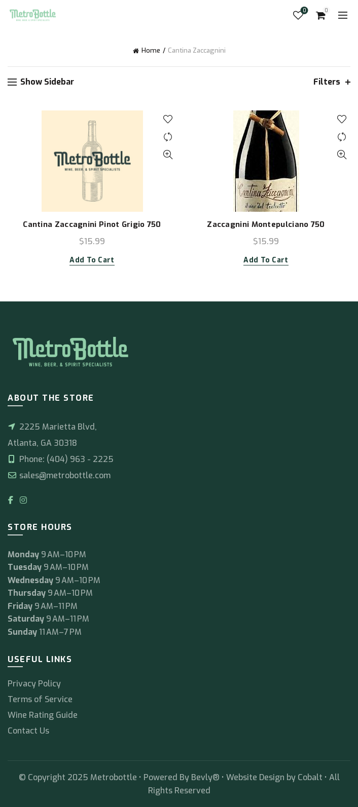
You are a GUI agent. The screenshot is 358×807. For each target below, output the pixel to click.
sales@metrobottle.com (59, 475)
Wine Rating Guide (43, 715)
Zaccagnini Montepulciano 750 (266, 224)
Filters (326, 82)
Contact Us (28, 730)
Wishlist (303, 11)
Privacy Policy (34, 683)
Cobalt (311, 777)
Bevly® (205, 777)
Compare (167, 137)
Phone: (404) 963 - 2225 (61, 459)
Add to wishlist (167, 119)
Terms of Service (40, 699)
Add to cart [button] (91, 260)
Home (150, 50)
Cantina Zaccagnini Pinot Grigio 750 (92, 224)
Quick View (167, 155)
